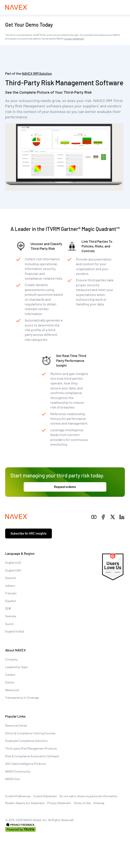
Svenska (10, 616)
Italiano (10, 585)
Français (11, 593)
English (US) (13, 562)
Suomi (9, 624)
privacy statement (74, 38)
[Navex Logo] (16, 7)
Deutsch (10, 578)
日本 (8, 608)
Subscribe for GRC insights (28, 533)
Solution (37, 73)
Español (10, 601)
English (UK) (13, 570)
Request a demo (65, 487)
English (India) (14, 631)
